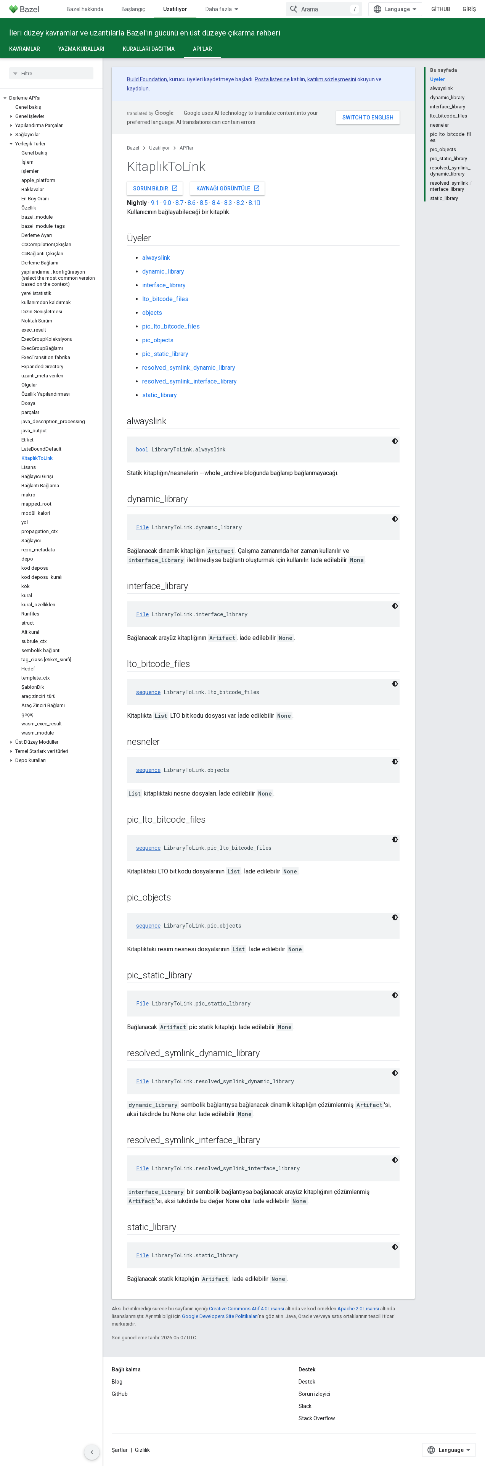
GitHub (440, 9)
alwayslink (156, 257)
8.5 (204, 202)
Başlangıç (133, 9)
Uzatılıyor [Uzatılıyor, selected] (175, 9)
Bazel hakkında (85, 9)
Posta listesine (272, 79)
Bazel (133, 148)
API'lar (186, 148)
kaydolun (138, 88)
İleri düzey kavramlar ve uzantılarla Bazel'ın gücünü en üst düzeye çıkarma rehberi (144, 32)
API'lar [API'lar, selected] (202, 49)
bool (142, 449)
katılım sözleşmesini (331, 79)
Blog (117, 1382)
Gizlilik (142, 1450)
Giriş (469, 9)
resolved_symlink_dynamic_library (188, 367)
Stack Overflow (317, 1418)
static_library (159, 395)
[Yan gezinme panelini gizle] (92, 1452)
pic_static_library (165, 354)
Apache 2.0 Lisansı (358, 1308)
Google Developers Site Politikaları (220, 1316)
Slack (305, 1406)
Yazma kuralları (81, 49)
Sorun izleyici (314, 1394)
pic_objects (157, 340)
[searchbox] (51, 73)
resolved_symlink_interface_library (189, 381)
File (142, 527)
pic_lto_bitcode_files (171, 326)
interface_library (164, 285)
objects (152, 312)
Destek (307, 1382)
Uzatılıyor (159, 148)
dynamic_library (163, 271)
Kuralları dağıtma (149, 49)
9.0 (167, 202)
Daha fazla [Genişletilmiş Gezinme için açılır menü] (219, 9)
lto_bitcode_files (165, 299)
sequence (148, 692)
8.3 (228, 202)
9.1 (155, 202)
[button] (51, 98)
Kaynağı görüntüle (228, 188)
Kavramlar (24, 49)
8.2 (240, 202)
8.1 (254, 202)
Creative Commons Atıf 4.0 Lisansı (246, 1308)
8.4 (216, 202)
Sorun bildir (155, 188)
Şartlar (120, 1450)
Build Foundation (147, 79)
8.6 (192, 202)
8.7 (179, 202)
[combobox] (324, 9)
